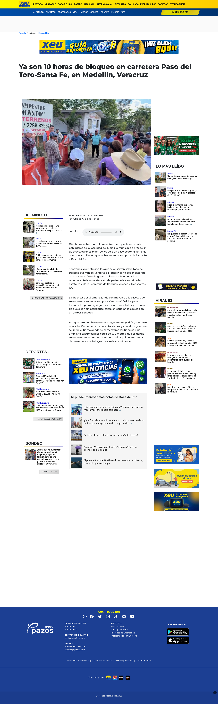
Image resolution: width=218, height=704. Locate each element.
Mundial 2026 (118, 12)
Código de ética (143, 660)
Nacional (89, 4)
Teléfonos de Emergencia (123, 632)
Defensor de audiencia (78, 660)
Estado (78, 4)
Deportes (120, 4)
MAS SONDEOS (49, 471)
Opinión (94, 12)
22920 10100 (71, 626)
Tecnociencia (177, 4)
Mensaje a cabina (119, 629)
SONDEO (34, 443)
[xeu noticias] (24, 4)
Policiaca (133, 4)
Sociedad (163, 4)
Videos (84, 12)
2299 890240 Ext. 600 (75, 646)
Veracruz (50, 4)
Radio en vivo (117, 626)
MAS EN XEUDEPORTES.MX (48, 418)
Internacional (105, 4)
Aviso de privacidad (123, 660)
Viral (76, 12)
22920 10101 (71, 629)
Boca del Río (65, 4)
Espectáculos (148, 4)
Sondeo (105, 12)
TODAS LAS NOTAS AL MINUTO (46, 298)
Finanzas (50, 12)
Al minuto (38, 12)
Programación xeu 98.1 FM (124, 635)
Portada (38, 4)
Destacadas (64, 12)
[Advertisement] (45, 324)
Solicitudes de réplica (102, 660)
